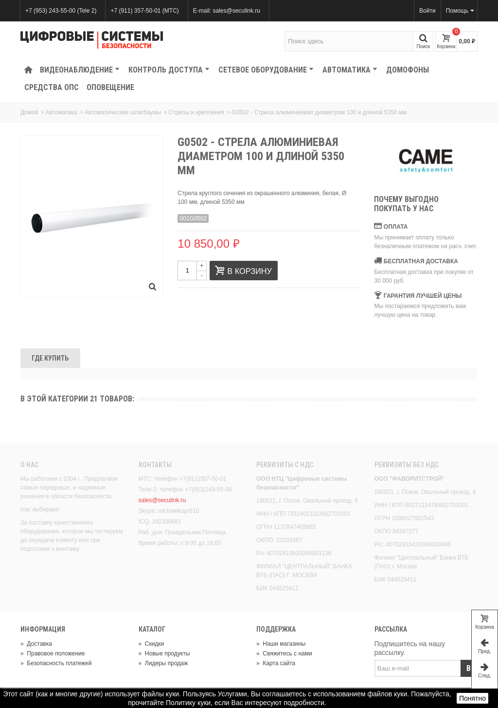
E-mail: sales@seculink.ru (226, 10)
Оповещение (110, 87)
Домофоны (407, 69)
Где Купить (50, 358)
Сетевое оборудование (266, 69)
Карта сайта (275, 663)
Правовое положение (52, 653)
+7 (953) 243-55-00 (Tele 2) (60, 10)
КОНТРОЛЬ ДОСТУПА (169, 69)
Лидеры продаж (163, 663)
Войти (427, 10)
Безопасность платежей (55, 663)
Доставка (36, 643)
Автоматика (349, 69)
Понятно (472, 698)
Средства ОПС (51, 87)
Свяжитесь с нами (284, 653)
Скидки (151, 643)
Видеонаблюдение (80, 69)
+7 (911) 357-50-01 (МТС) (144, 10)
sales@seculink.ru (162, 500)
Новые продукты (164, 653)
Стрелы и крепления (196, 112)
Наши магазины (280, 643)
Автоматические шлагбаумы (123, 112)
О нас (29, 465)
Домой (29, 112)
